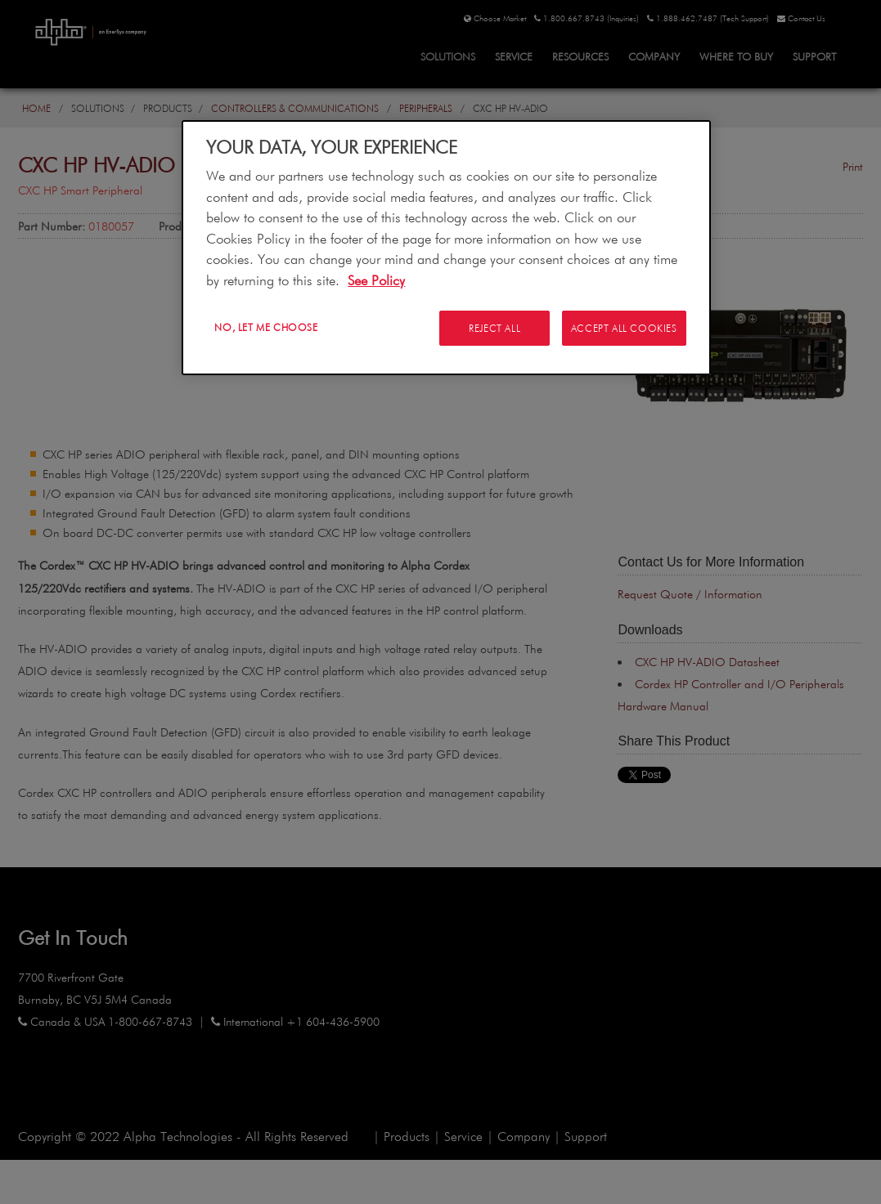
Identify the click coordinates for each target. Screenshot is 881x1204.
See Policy (376, 280)
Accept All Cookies (624, 327)
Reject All (493, 327)
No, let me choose (265, 326)
